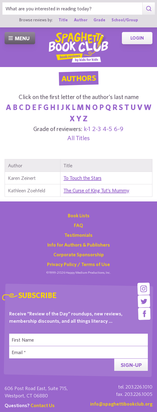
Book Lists (78, 215)
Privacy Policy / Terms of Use (78, 264)
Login (137, 38)
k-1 (87, 128)
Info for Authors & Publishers (78, 244)
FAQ (78, 225)
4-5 (107, 128)
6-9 (118, 128)
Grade (99, 19)
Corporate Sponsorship (78, 254)
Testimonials (78, 235)
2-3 (96, 128)
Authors (78, 78)
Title (63, 19)
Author (80, 19)
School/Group (124, 19)
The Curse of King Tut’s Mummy (96, 190)
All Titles (78, 137)
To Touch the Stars (82, 178)
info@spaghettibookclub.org (121, 404)
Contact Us (43, 405)
